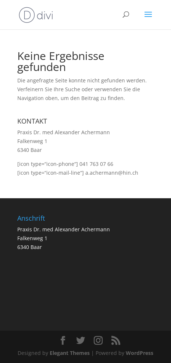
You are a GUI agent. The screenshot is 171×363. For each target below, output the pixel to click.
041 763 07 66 (96, 163)
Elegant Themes (70, 352)
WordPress (139, 352)
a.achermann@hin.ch (111, 172)
